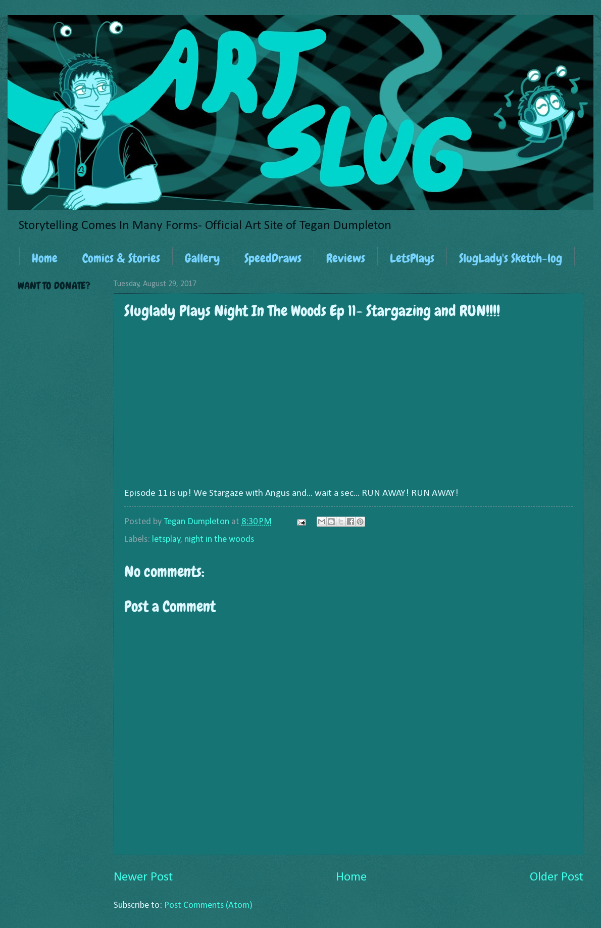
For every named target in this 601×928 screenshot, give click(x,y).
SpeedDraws (273, 258)
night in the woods (219, 539)
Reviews (345, 258)
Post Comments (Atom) (208, 905)
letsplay (166, 539)
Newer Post (143, 877)
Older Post (556, 877)
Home (45, 258)
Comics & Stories (121, 258)
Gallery (202, 258)
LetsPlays (412, 258)
